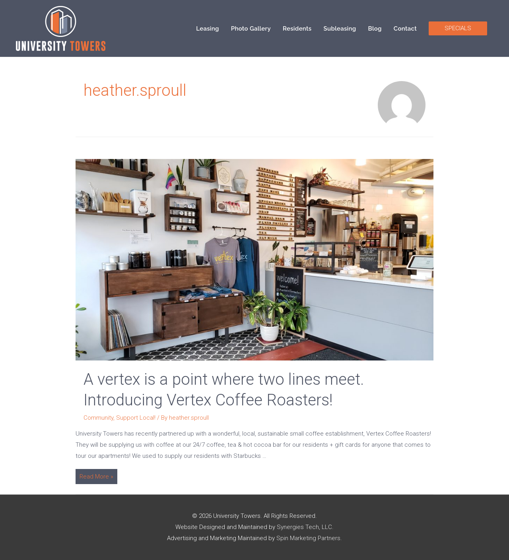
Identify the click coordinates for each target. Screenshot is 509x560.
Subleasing (340, 28)
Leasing (207, 28)
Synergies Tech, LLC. (305, 527)
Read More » (96, 477)
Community (98, 417)
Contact (405, 28)
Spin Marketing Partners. (309, 538)
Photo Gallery (251, 28)
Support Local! (135, 417)
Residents (297, 28)
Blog (375, 28)
